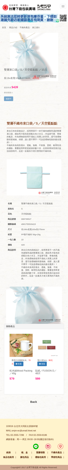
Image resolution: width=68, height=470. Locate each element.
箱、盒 (24, 452)
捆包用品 (24, 457)
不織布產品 (56, 452)
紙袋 (8, 452)
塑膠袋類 (40, 452)
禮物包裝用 (40, 457)
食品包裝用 (8, 457)
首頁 (4, 27)
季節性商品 (56, 457)
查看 (19, 364)
